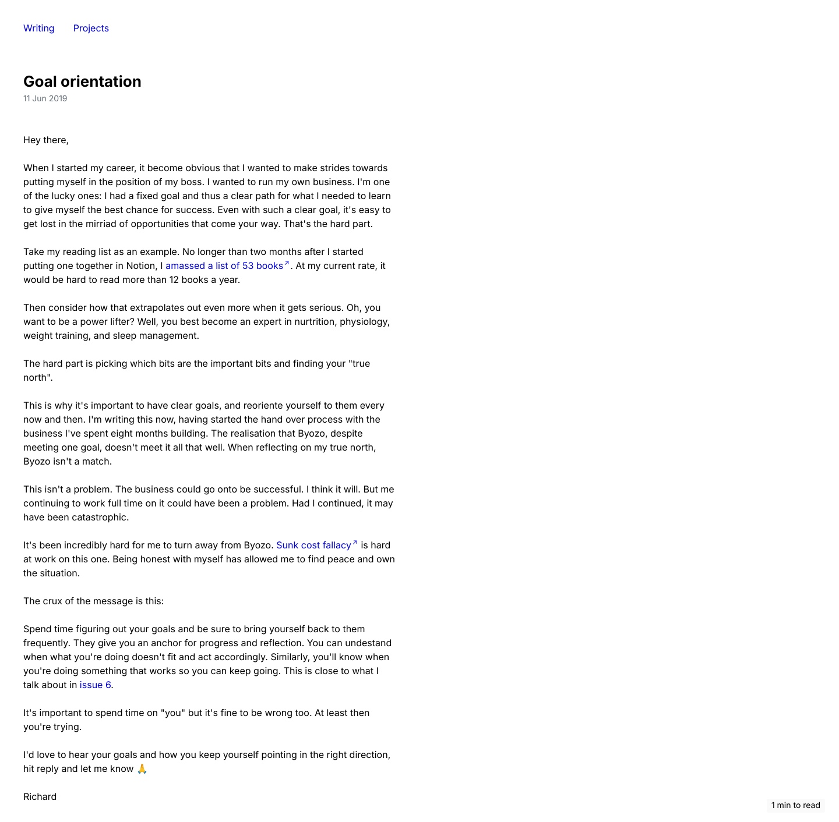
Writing (39, 28)
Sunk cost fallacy (313, 545)
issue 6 (95, 684)
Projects (91, 28)
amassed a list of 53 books (224, 265)
